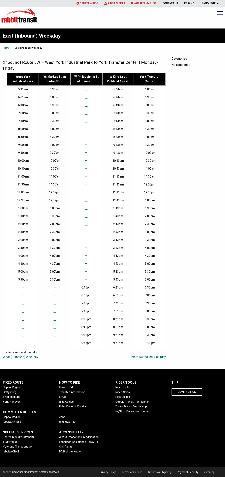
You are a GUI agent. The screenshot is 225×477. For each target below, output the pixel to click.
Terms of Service (132, 472)
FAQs (62, 397)
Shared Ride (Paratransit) (18, 437)
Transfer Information (72, 392)
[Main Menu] (220, 12)
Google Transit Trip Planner (132, 401)
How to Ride (66, 387)
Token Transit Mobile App (131, 406)
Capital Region (12, 387)
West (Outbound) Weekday (20, 357)
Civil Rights (66, 446)
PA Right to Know (70, 451)
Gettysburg (9, 392)
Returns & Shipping (159, 472)
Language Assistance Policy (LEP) (80, 442)
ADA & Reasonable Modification (79, 437)
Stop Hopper (11, 441)
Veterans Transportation (18, 446)
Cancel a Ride (87, 3)
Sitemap (209, 472)
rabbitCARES (67, 422)
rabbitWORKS (11, 451)
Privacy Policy (108, 472)
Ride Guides (66, 401)
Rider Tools (122, 387)
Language (209, 3)
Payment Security (187, 472)
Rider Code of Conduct (73, 406)
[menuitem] (87, 3)
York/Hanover (11, 401)
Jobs (62, 417)
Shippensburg (11, 397)
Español (190, 3)
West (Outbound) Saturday (148, 357)
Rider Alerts (114, 3)
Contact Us (170, 3)
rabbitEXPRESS (12, 421)
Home (6, 47)
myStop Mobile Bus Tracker (132, 411)
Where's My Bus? (143, 3)
